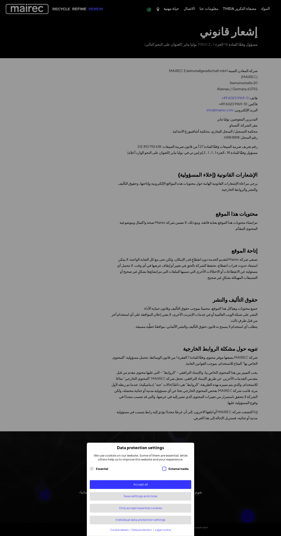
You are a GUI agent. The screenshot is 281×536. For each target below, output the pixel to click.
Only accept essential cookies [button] (140, 511)
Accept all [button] (140, 487)
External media (175, 471)
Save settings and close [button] (140, 499)
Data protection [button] (142, 532)
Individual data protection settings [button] (140, 522)
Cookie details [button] (119, 532)
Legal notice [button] (163, 532)
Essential (99, 471)
